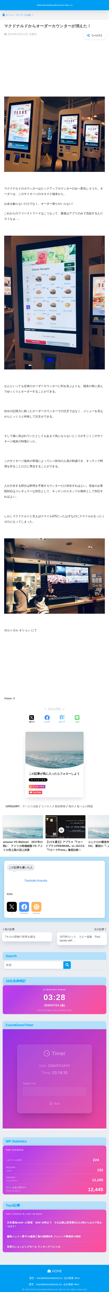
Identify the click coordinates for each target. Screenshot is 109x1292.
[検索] (67, 964)
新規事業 (60, 806)
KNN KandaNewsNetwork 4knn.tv (55, 5)
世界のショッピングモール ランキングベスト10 (33, 1245)
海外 (71, 806)
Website (36, 913)
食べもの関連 (85, 806)
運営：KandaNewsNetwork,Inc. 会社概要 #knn (54, 1277)
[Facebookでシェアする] (47, 719)
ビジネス (46, 806)
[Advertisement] (54, 66)
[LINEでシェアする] (77, 719)
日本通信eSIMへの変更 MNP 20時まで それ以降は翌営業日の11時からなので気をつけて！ (54, 1223)
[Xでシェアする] (32, 719)
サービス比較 (30, 806)
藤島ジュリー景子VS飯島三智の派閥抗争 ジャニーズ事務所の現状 (44, 1235)
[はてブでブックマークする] (62, 719)
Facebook (24, 913)
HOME (54, 1270)
